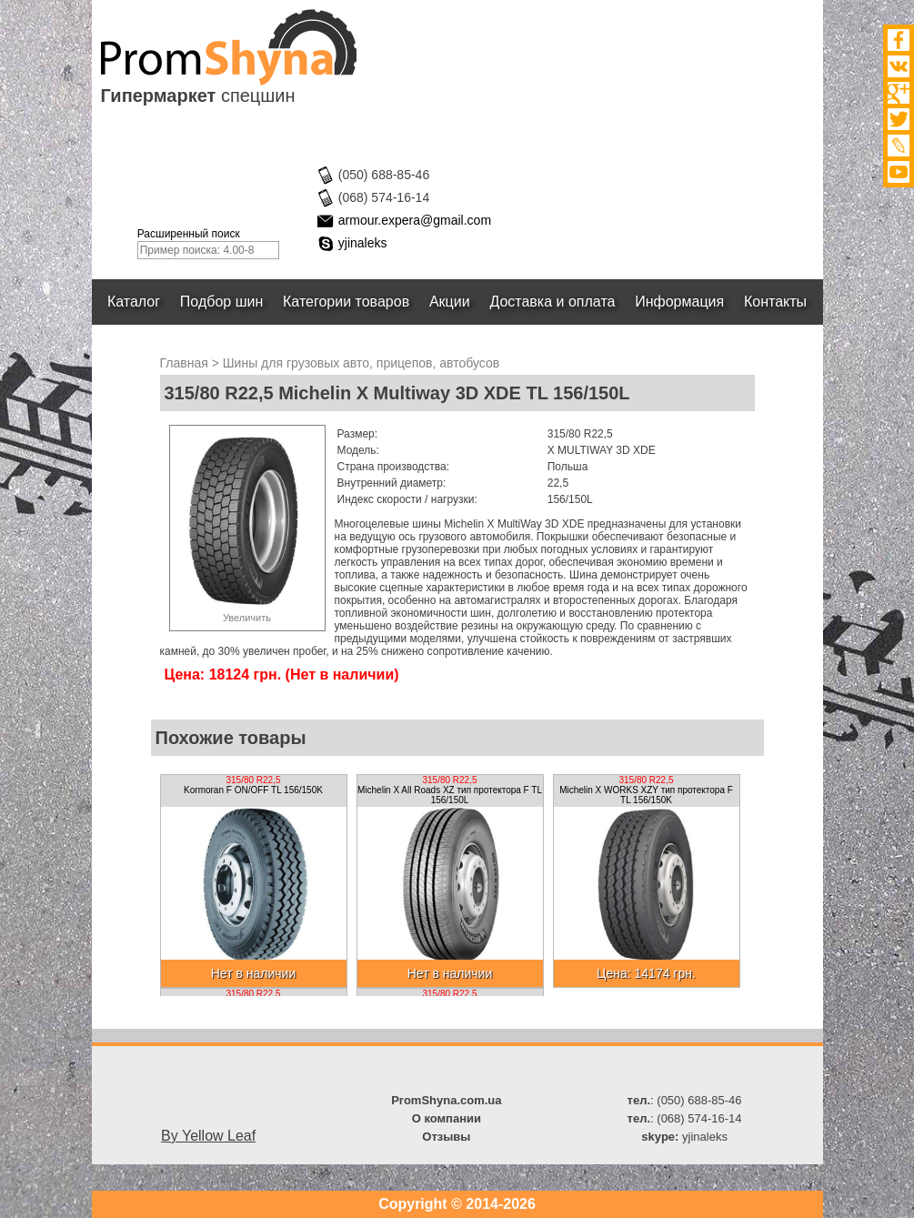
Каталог (133, 301)
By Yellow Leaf (208, 1135)
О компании (446, 1118)
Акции (449, 301)
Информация (679, 301)
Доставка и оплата (553, 301)
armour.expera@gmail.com (414, 220)
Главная (184, 363)
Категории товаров (346, 301)
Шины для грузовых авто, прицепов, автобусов (361, 363)
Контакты (775, 301)
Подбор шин (221, 301)
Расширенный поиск (188, 233)
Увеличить (247, 617)
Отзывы (446, 1136)
